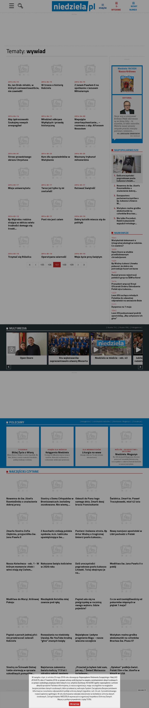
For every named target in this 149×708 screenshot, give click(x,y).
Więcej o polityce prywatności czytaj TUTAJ (74, 699)
